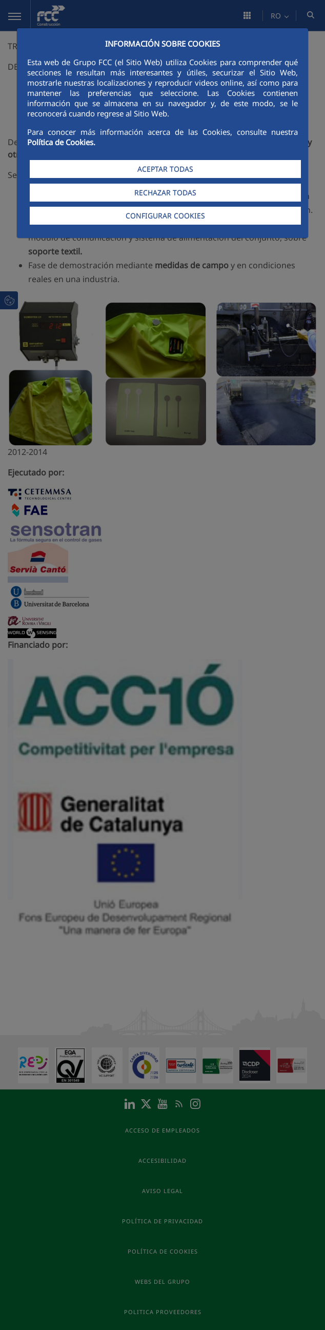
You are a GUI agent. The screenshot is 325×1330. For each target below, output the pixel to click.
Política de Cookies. (61, 142)
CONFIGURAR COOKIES (165, 216)
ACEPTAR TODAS (165, 169)
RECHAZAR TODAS (165, 192)
